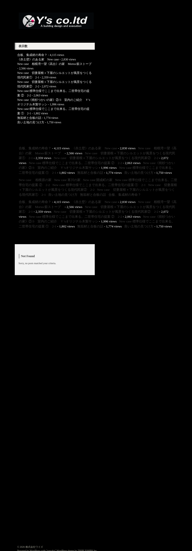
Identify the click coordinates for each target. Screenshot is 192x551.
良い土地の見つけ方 (30, 122)
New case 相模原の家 (35, 180)
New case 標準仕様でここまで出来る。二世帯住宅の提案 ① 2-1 (99, 185)
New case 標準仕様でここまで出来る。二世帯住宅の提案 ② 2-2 (75, 163)
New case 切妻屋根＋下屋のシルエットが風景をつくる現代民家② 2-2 (106, 158)
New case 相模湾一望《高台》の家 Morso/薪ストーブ (55, 64)
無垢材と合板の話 (29, 118)
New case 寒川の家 (67, 180)
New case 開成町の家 (97, 180)
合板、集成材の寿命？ (32, 55)
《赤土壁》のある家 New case (38, 59)
